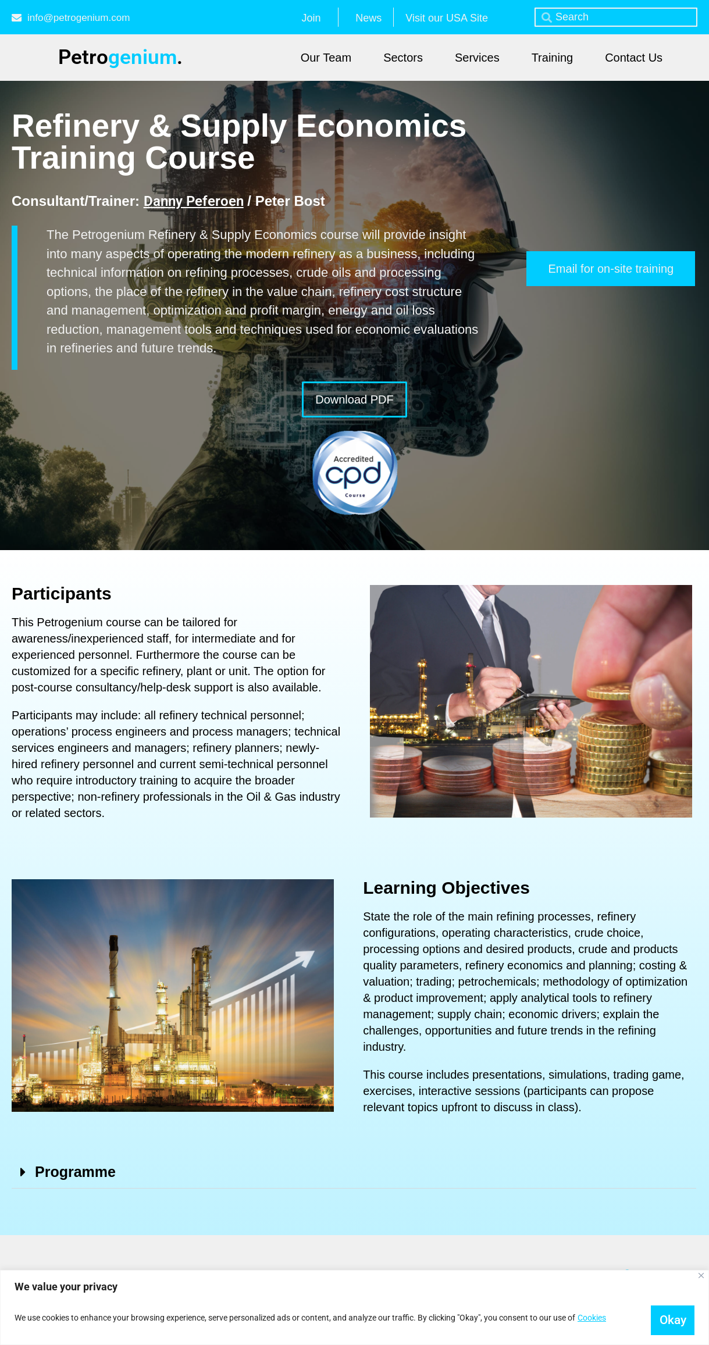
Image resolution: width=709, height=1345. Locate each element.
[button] (354, 1172)
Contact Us (633, 57)
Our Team (326, 57)
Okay (667, 1317)
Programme (75, 1172)
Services (477, 57)
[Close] (701, 1274)
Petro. (120, 57)
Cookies (592, 1317)
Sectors (403, 57)
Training (552, 57)
